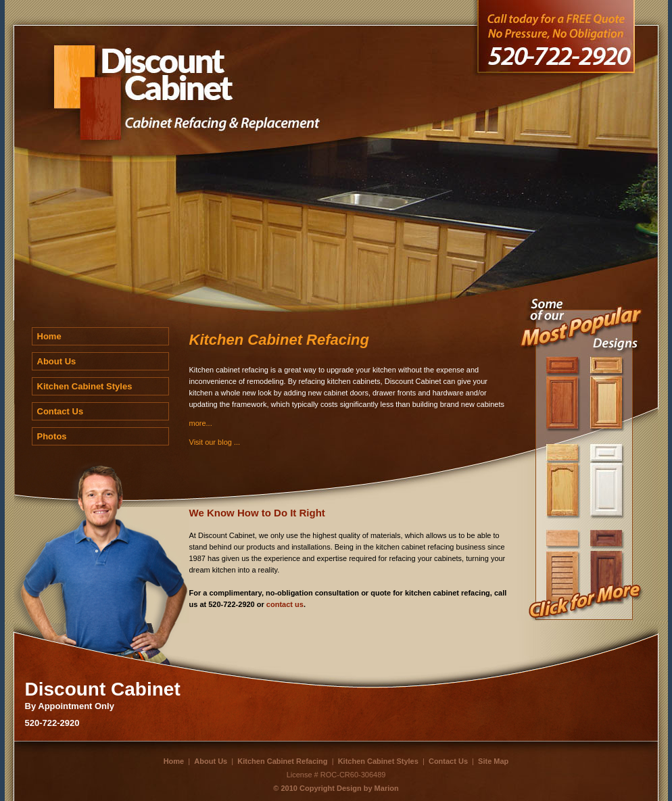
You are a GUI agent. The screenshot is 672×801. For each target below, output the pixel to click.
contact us (285, 604)
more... (200, 423)
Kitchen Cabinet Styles (85, 386)
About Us (56, 361)
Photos (52, 436)
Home (49, 336)
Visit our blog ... (215, 442)
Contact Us (60, 411)
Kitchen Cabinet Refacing (282, 761)
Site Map (493, 761)
